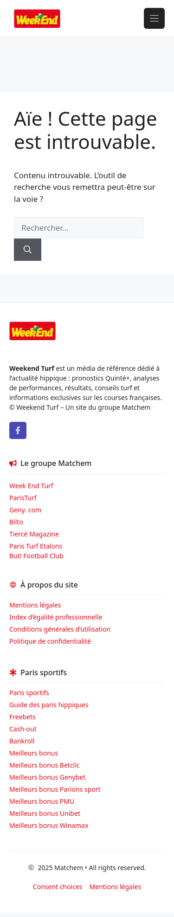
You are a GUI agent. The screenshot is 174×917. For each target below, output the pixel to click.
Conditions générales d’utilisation (59, 629)
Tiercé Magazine (34, 534)
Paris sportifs (29, 692)
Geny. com (25, 509)
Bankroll (21, 740)
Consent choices (58, 886)
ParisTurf (23, 497)
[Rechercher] (27, 250)
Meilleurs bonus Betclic (44, 765)
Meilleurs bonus (33, 753)
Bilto (16, 521)
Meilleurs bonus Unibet (44, 813)
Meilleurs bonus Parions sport (55, 789)
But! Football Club (36, 555)
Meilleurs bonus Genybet (47, 777)
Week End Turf (31, 485)
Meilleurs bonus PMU (41, 801)
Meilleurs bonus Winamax (48, 825)
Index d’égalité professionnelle (56, 617)
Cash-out (23, 728)
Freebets (22, 716)
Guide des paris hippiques (49, 704)
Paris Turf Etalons (35, 546)
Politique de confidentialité (50, 641)
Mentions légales (35, 605)
